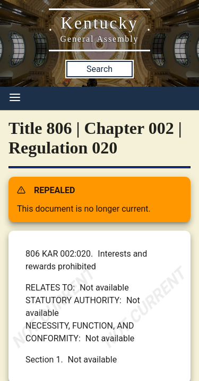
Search (99, 69)
